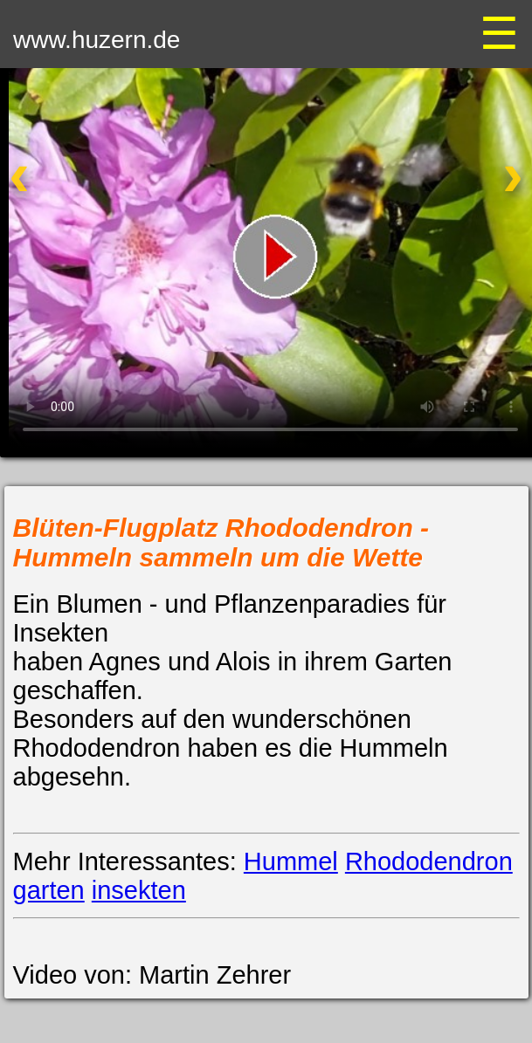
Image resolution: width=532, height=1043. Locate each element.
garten (49, 890)
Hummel (291, 861)
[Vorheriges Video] (58, 187)
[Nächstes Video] (473, 187)
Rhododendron (429, 861)
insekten (139, 890)
